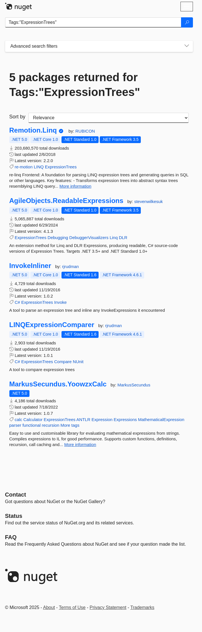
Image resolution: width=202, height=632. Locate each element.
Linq (114, 237)
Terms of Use (72, 607)
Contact (15, 494)
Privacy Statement (108, 607)
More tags (69, 425)
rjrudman (70, 266)
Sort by (17, 117)
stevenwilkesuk (148, 201)
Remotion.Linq (33, 130)
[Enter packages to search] (93, 22)
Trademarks (142, 607)
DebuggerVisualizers (89, 237)
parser (15, 425)
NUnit (78, 361)
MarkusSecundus (134, 384)
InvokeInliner (30, 266)
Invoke (60, 302)
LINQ (39, 166)
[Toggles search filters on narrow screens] (186, 46)
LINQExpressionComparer (51, 325)
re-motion (24, 166)
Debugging (58, 237)
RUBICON (85, 131)
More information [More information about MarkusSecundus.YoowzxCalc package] (80, 444)
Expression (102, 419)
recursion (50, 425)
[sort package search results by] (108, 118)
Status (13, 516)
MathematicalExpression (161, 419)
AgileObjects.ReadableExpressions (66, 201)
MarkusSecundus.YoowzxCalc (58, 384)
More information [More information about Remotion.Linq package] (75, 186)
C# (17, 302)
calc (18, 419)
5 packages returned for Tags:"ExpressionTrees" (74, 84)
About (49, 607)
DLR (123, 237)
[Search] (187, 22)
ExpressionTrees (60, 166)
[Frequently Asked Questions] (11, 537)
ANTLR (83, 419)
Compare (63, 361)
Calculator (33, 419)
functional (31, 425)
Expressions (125, 419)
